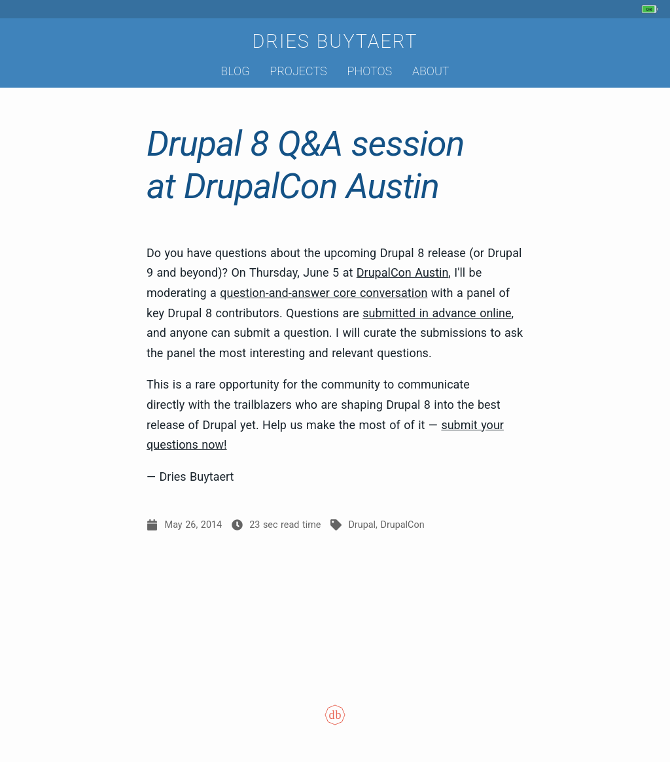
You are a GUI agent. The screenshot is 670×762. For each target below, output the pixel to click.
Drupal (362, 524)
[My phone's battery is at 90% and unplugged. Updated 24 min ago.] (651, 9)
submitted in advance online (436, 313)
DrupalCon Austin (403, 272)
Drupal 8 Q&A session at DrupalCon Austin (305, 165)
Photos (370, 71)
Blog (234, 71)
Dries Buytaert (334, 41)
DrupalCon (402, 524)
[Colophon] (335, 724)
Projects (298, 71)
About (431, 71)
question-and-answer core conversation (323, 293)
